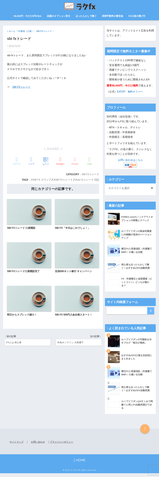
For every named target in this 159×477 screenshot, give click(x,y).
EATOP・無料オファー (130, 91)
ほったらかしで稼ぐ (86, 16)
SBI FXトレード (21, 86)
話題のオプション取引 (58, 16)
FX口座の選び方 (136, 16)
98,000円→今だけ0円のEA (28, 16)
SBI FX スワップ (41, 179)
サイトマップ (16, 442)
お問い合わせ (39, 442)
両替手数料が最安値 (112, 16)
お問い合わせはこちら (130, 160)
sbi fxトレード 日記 (87, 179)
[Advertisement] (53, 117)
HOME (79, 464)
